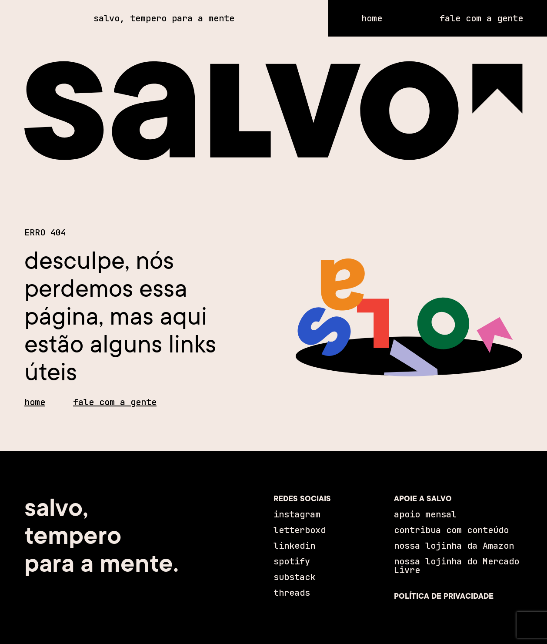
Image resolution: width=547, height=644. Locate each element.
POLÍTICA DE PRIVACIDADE (444, 596)
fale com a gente (115, 402)
